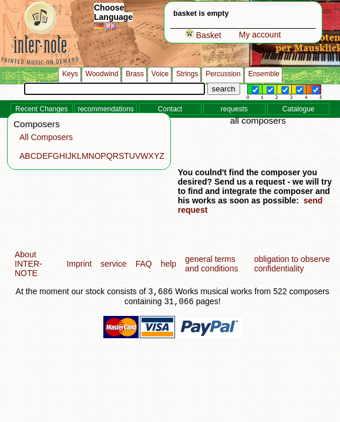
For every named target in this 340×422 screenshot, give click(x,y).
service (113, 263)
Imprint (79, 263)
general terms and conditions (211, 263)
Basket (203, 35)
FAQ (144, 263)
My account (260, 34)
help (168, 263)
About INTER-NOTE (28, 264)
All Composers (46, 137)
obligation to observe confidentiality (292, 263)
